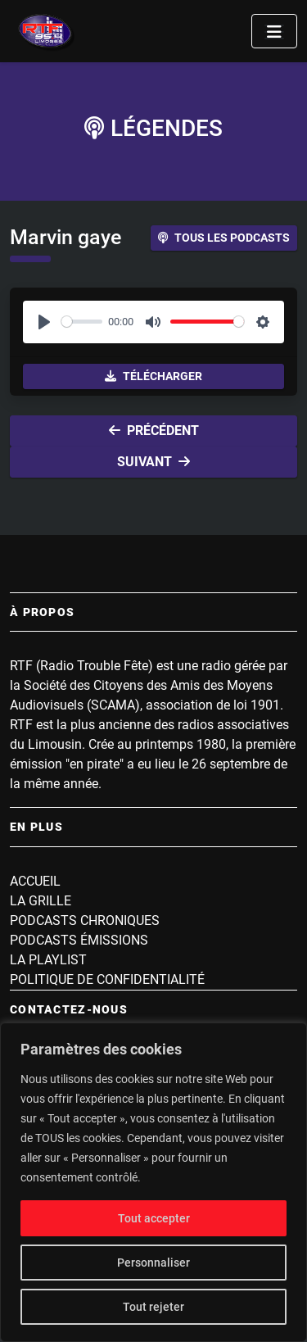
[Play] (44, 322)
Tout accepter (154, 1218)
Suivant (153, 461)
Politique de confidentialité (107, 979)
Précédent (154, 430)
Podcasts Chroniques (85, 920)
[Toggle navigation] (274, 31)
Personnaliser (153, 1262)
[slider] (81, 321)
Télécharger (153, 376)
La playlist (48, 960)
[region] (153, 1182)
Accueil (35, 881)
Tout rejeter (153, 1306)
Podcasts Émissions (79, 940)
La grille (40, 901)
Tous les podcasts (224, 237)
